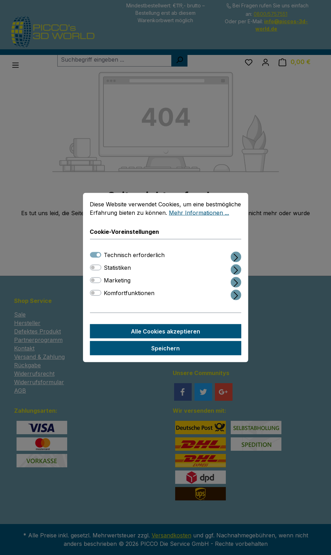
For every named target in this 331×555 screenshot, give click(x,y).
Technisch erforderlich (134, 255)
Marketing (117, 280)
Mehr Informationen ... (199, 213)
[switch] (95, 268)
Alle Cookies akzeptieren (165, 331)
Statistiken (117, 268)
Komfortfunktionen (129, 293)
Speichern (165, 348)
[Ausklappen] (236, 256)
